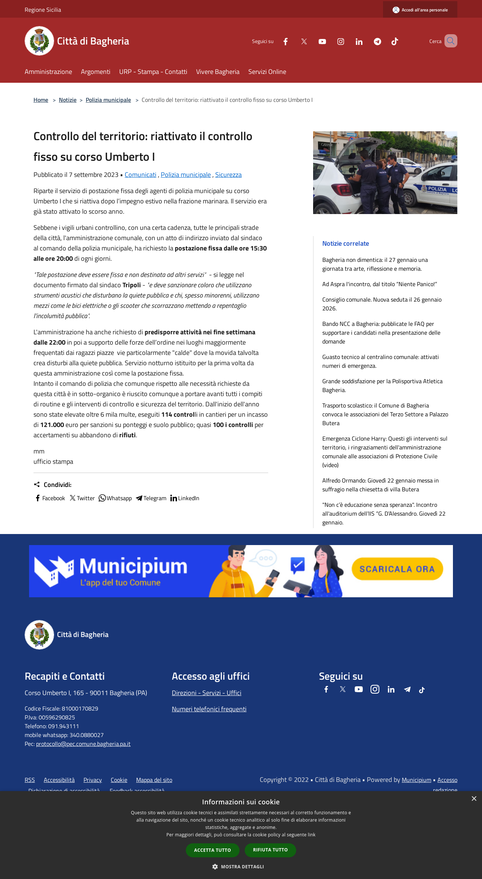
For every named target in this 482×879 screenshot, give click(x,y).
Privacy (93, 779)
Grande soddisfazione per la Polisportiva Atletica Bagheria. (382, 385)
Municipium (416, 779)
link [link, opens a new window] (312, 835)
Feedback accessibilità (137, 790)
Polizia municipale (108, 99)
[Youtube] (311, 41)
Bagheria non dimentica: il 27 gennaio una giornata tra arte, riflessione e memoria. (375, 264)
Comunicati (140, 174)
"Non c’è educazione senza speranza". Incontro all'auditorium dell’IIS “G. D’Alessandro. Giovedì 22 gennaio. (384, 513)
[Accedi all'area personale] (420, 9)
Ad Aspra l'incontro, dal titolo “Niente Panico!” (379, 284)
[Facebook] (274, 41)
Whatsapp (115, 498)
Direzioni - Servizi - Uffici (206, 693)
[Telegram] (366, 41)
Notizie (68, 99)
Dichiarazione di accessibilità (64, 790)
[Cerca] (448, 41)
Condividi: (52, 485)
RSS (30, 779)
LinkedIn (184, 498)
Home (40, 99)
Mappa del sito (154, 779)
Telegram (150, 498)
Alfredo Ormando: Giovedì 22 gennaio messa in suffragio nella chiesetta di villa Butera (380, 485)
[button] (241, 866)
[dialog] (241, 835)
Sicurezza (228, 174)
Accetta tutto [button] (212, 850)
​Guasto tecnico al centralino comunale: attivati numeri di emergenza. (380, 361)
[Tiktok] (384, 41)
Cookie (119, 779)
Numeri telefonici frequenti (209, 709)
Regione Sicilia (43, 9)
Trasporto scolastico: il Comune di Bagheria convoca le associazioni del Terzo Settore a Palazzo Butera (385, 414)
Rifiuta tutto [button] (270, 850)
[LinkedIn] (348, 41)
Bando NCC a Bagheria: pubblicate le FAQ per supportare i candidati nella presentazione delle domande (381, 332)
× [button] (473, 799)
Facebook (49, 498)
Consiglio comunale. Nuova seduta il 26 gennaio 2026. (382, 304)
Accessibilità (59, 779)
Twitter (81, 498)
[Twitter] (293, 41)
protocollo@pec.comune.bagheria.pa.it (83, 743)
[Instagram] (330, 41)
